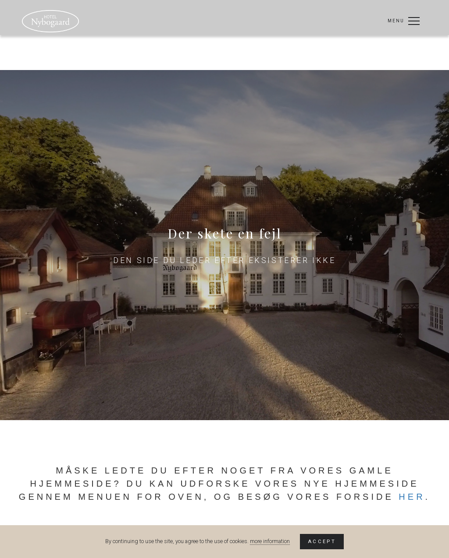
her (412, 497)
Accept (322, 541)
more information (270, 541)
